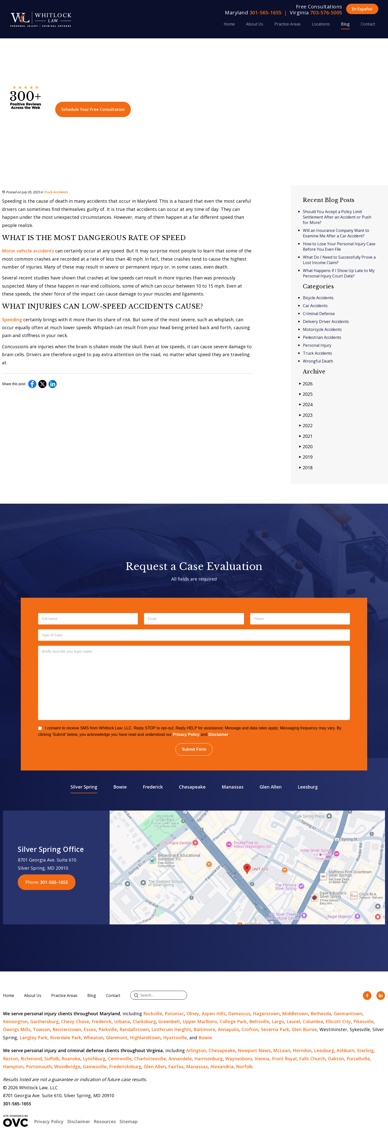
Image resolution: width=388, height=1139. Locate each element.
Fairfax (176, 1066)
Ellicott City (338, 1021)
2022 (306, 425)
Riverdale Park (65, 1037)
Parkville (107, 1029)
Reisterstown (66, 1029)
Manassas (232, 787)
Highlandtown (145, 1037)
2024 (306, 404)
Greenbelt (169, 1021)
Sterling (365, 1050)
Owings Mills (16, 1029)
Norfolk (244, 1066)
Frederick (153, 787)
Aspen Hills (214, 1013)
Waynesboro (238, 1059)
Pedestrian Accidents (322, 337)
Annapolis (228, 1029)
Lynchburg (94, 1059)
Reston (10, 1059)
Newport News (254, 1050)
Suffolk (51, 1059)
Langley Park (34, 1037)
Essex (90, 1029)
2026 (306, 383)
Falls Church (312, 1059)
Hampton (13, 1066)
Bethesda (321, 1013)
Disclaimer (218, 734)
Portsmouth (39, 1066)
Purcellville (358, 1059)
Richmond (31, 1059)
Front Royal (284, 1059)
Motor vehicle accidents (28, 251)
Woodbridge (67, 1066)
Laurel (293, 1021)
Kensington (15, 1021)
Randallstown (134, 1029)
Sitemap (129, 1121)
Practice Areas (287, 24)
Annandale (180, 1059)
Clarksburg (144, 1021)
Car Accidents (315, 305)
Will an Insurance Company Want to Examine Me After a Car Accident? (336, 233)
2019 (306, 457)
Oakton (336, 1059)
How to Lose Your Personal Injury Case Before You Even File (339, 246)
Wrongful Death (318, 361)
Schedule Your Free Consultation (93, 109)
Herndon (302, 1050)
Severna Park (275, 1029)
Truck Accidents (56, 192)
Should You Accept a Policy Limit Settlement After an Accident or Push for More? (337, 217)
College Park (233, 1021)
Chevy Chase (75, 1021)
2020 (306, 446)
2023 (306, 415)
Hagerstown (266, 1013)
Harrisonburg (208, 1059)
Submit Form (194, 749)
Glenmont (116, 1037)
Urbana (122, 1021)
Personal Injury (317, 345)
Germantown (348, 1013)
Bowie (120, 787)
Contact (368, 24)
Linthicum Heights (171, 1029)
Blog (345, 24)
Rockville (152, 1013)
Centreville (120, 1059)
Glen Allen (271, 787)
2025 (306, 394)
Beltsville (259, 1021)
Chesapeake (192, 787)
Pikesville (363, 1021)
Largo (278, 1021)
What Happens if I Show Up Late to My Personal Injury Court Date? (339, 273)
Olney (193, 1013)
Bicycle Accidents (318, 297)
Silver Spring (84, 787)
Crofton (250, 1029)
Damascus (239, 1013)
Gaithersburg (44, 1021)
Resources (105, 1121)
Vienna (262, 1059)
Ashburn (345, 1050)
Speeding (12, 319)
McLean (281, 1050)
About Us (254, 24)
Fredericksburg (125, 1066)
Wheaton (93, 1037)
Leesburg (308, 787)
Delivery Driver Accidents (326, 321)
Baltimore (204, 1029)
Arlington (196, 1050)
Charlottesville (150, 1059)
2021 (306, 436)
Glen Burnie (304, 1029)
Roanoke (71, 1059)
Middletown (295, 1013)
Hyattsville (175, 1037)
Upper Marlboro (200, 1021)
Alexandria (222, 1066)
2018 (306, 467)
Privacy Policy (186, 734)
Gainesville (95, 1066)
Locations (321, 24)
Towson (41, 1029)
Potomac (174, 1013)
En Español (362, 9)
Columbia (313, 1021)
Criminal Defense (319, 313)
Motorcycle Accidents (322, 329)
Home (229, 24)
